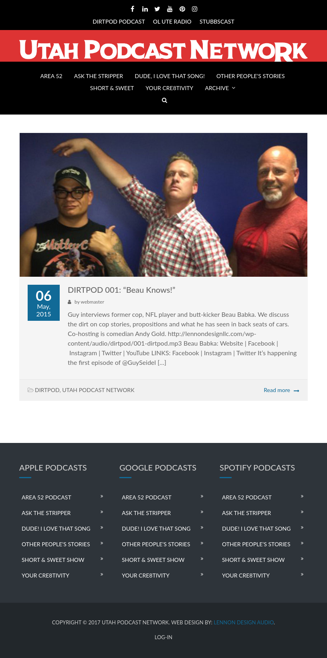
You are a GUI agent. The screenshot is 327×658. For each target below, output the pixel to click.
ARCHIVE (217, 88)
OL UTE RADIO (172, 21)
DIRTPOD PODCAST (119, 21)
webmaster (92, 302)
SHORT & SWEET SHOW (53, 559)
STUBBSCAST (217, 21)
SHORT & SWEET (112, 88)
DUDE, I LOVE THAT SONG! (170, 75)
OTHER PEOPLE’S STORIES (250, 75)
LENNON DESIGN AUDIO (244, 622)
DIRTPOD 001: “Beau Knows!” (121, 289)
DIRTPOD (47, 389)
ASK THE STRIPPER (98, 75)
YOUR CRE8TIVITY (169, 88)
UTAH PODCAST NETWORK (98, 389)
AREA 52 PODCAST (46, 497)
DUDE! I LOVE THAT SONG (56, 528)
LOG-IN (164, 637)
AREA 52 (51, 75)
